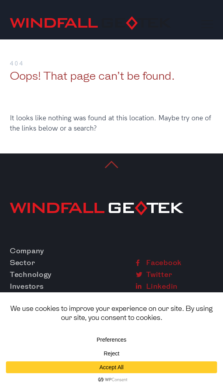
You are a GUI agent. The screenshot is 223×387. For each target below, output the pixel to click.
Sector (22, 263)
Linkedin (157, 286)
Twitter (154, 275)
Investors (26, 286)
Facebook (159, 263)
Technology (31, 275)
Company (27, 251)
